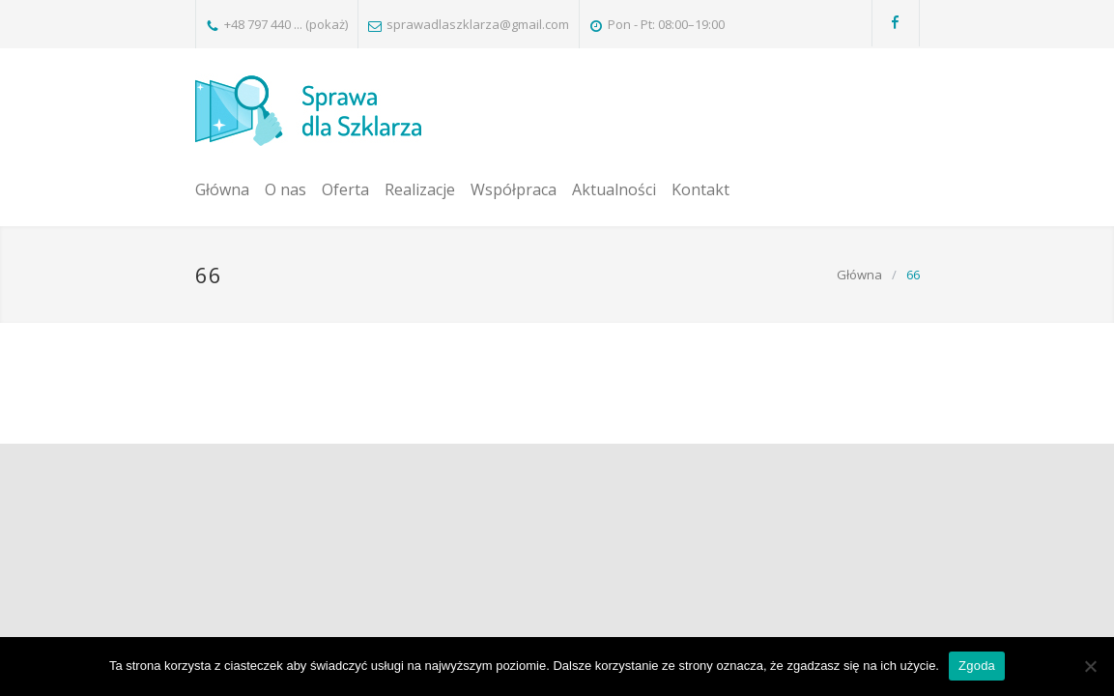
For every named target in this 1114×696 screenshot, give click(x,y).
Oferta (345, 189)
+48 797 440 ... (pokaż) (286, 24)
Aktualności (614, 189)
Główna (222, 189)
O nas (285, 189)
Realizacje (420, 189)
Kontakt (700, 189)
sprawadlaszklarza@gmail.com (477, 24)
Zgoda (976, 665)
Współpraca (514, 189)
